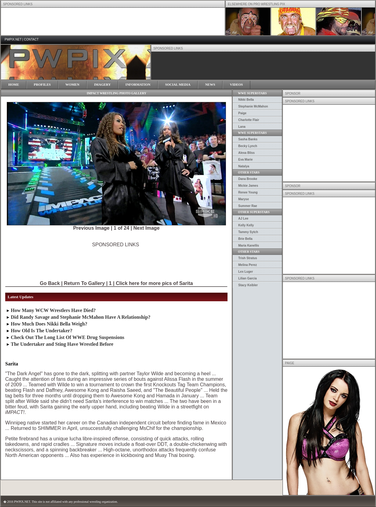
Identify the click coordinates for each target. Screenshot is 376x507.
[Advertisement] (116, 261)
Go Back (50, 283)
